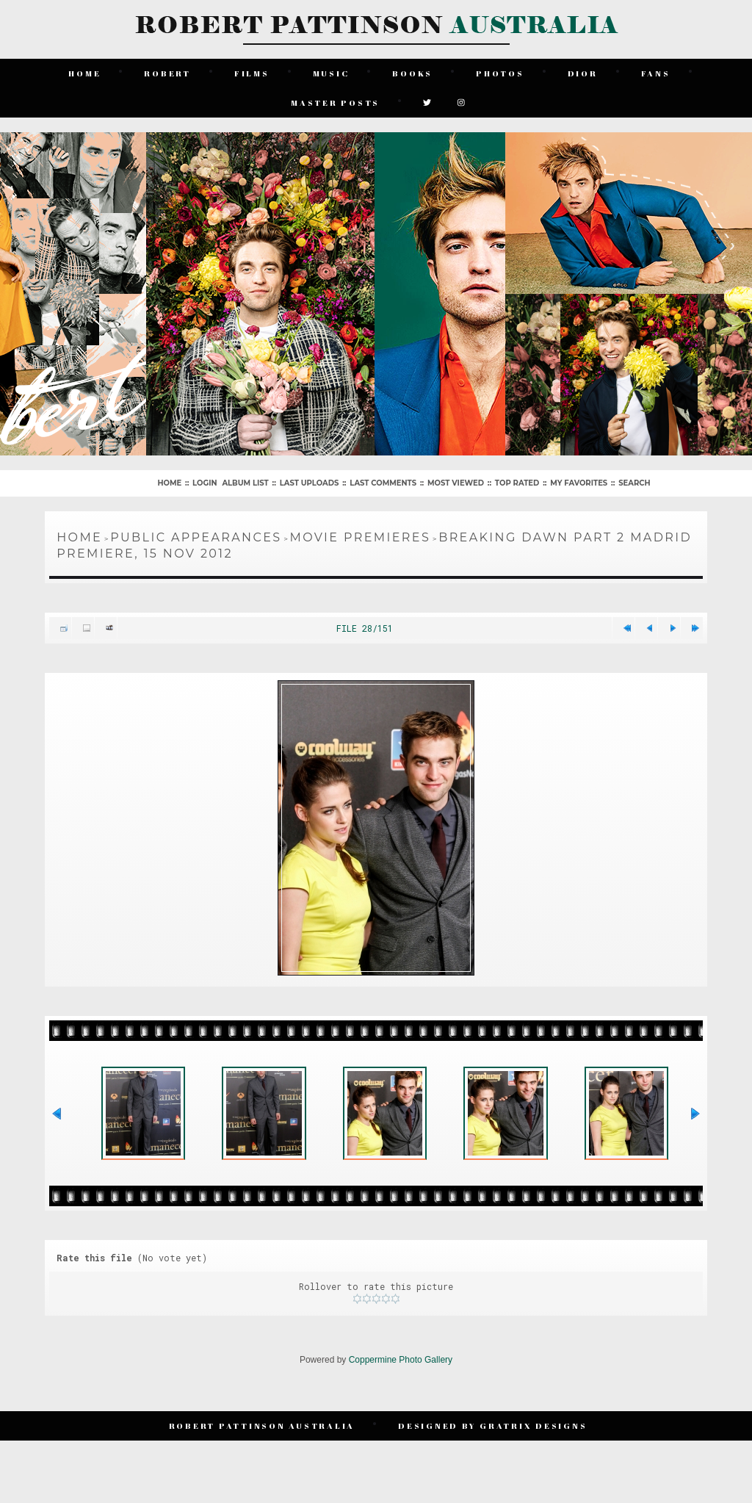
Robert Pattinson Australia (262, 1425)
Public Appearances (195, 537)
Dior (583, 73)
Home (84, 73)
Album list (245, 483)
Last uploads (309, 483)
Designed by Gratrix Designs (492, 1425)
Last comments (383, 483)
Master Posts (335, 102)
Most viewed (455, 483)
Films (252, 73)
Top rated (517, 483)
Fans (655, 73)
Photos (500, 73)
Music (331, 73)
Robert (167, 73)
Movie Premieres (360, 537)
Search (634, 483)
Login (204, 483)
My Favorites (578, 483)
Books (412, 73)
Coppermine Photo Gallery (400, 1360)
